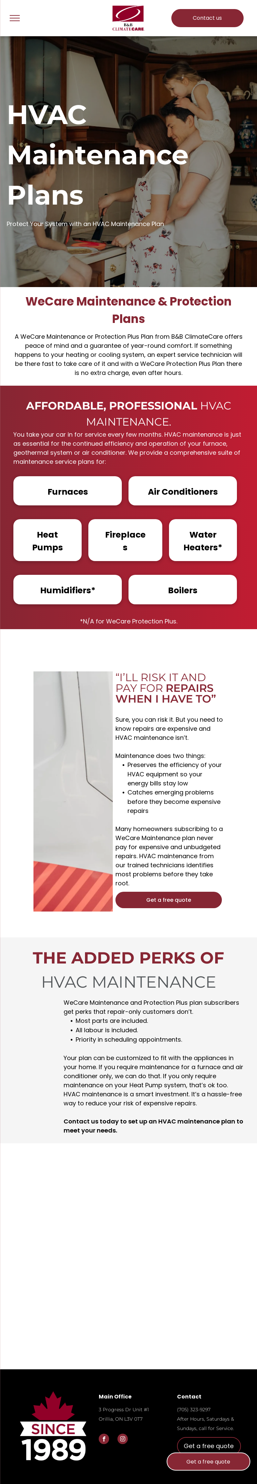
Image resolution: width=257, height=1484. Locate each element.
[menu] (14, 18)
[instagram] (122, 1440)
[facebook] (104, 1440)
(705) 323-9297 (193, 1410)
